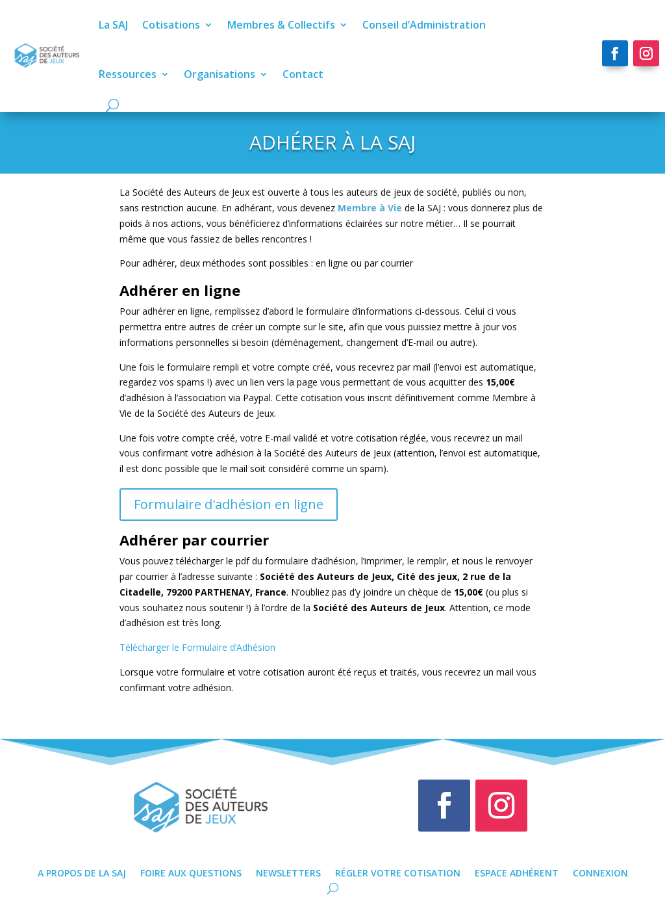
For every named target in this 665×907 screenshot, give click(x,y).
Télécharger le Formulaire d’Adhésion (197, 647)
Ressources (124, 74)
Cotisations (168, 25)
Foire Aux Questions (191, 872)
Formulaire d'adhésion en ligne (228, 504)
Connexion (600, 872)
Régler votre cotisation (397, 872)
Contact (299, 74)
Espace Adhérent (516, 872)
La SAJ (110, 25)
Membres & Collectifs (278, 25)
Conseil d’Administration (421, 25)
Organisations (216, 74)
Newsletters (288, 872)
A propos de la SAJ (82, 872)
